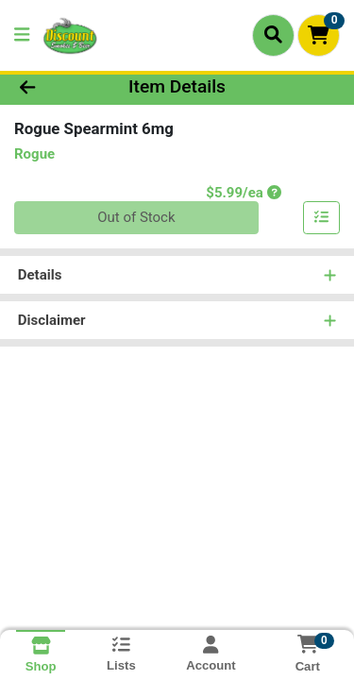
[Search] (273, 35)
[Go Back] (54, 87)
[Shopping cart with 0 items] (318, 35)
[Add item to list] (322, 218)
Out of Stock (136, 217)
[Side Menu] (21, 35)
